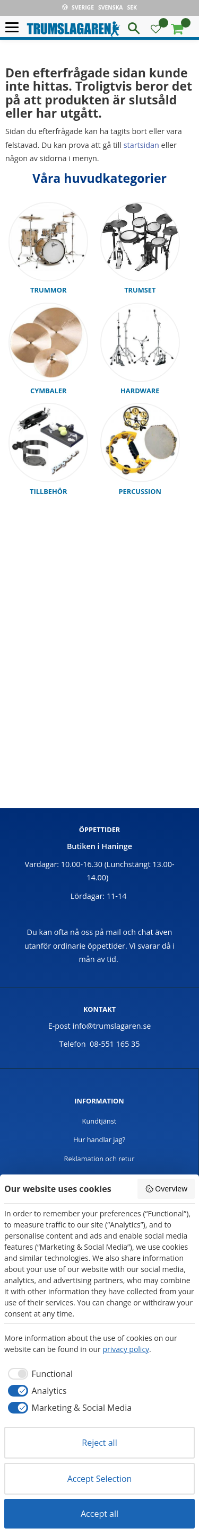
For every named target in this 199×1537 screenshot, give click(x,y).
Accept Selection (99, 1479)
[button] (14, 28)
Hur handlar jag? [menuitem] (99, 1139)
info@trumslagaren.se (112, 1026)
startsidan (141, 145)
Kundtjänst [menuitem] (99, 1121)
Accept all (99, 1514)
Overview (166, 1188)
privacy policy (125, 1349)
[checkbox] (38, 1373)
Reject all (99, 1442)
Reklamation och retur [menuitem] (99, 1158)
